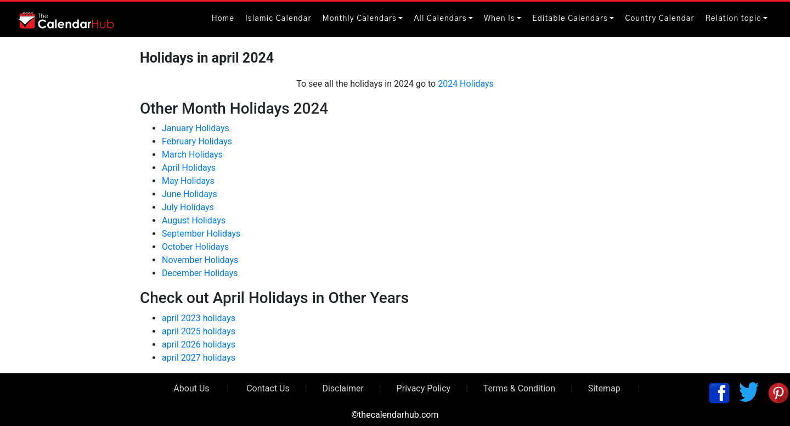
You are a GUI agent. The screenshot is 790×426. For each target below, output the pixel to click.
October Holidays (195, 247)
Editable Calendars (570, 19)
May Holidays (188, 181)
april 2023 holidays (198, 318)
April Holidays (189, 167)
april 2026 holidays (198, 344)
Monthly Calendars (360, 19)
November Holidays (200, 260)
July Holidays (188, 207)
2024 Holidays (466, 84)
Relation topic (733, 19)
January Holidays (195, 128)
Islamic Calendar (278, 19)
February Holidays (197, 141)
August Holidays (193, 220)
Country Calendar (659, 19)
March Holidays (192, 154)
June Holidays (189, 194)
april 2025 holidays (198, 331)
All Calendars (440, 19)
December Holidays (200, 273)
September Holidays (201, 233)
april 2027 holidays (198, 357)
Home (223, 19)
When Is (499, 19)
